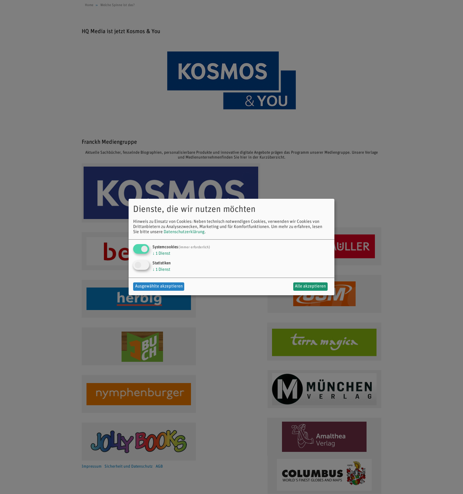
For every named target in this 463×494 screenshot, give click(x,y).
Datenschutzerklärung (184, 232)
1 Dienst (161, 253)
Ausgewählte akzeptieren (159, 286)
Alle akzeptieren (310, 286)
